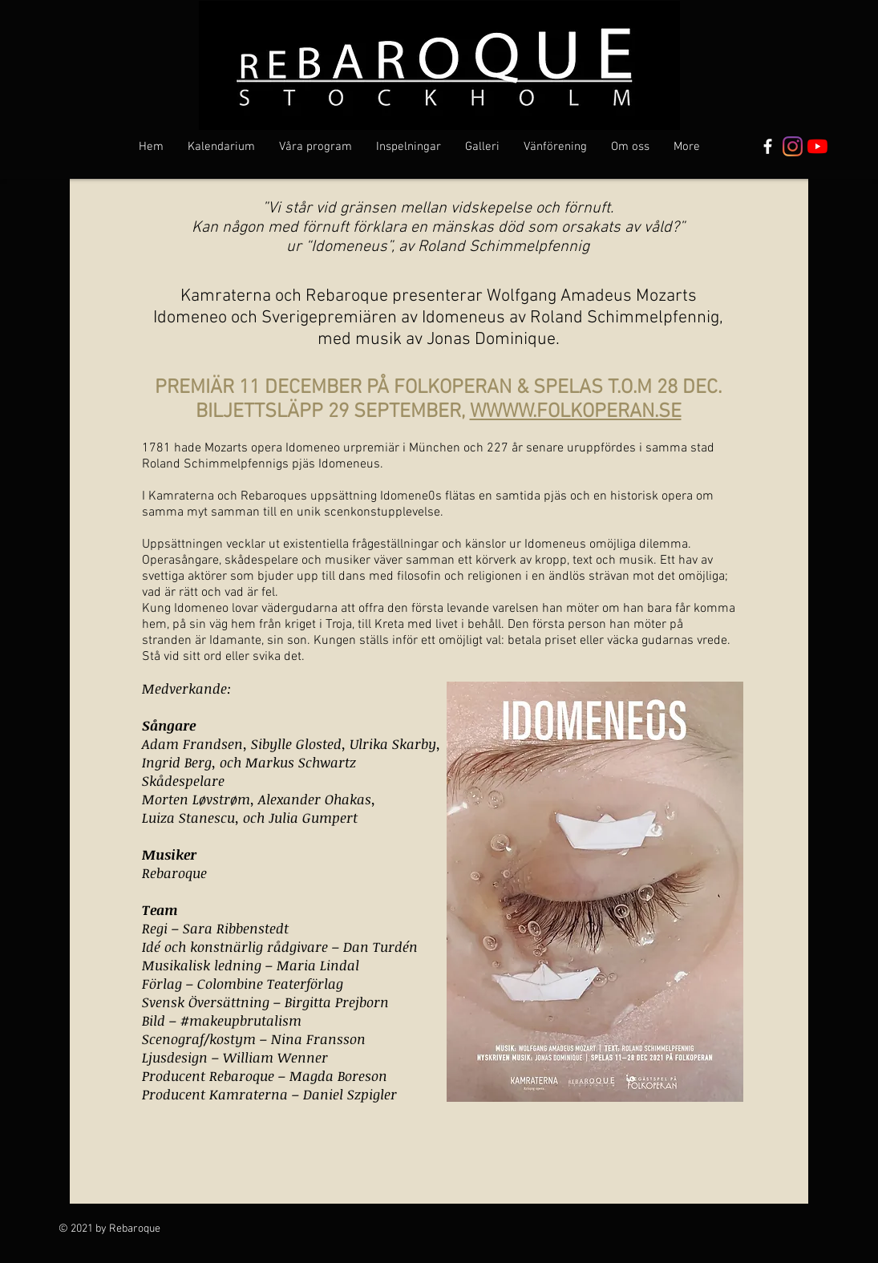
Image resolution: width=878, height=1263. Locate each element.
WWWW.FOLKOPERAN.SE (576, 412)
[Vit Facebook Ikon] (768, 146)
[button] (315, 147)
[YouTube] (817, 146)
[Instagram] (793, 146)
